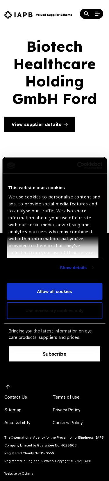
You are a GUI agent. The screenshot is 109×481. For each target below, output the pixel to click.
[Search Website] (86, 14)
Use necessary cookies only (54, 310)
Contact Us (15, 397)
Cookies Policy (68, 423)
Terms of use (66, 397)
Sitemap (13, 410)
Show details (73, 267)
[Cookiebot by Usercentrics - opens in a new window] (77, 165)
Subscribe (54, 354)
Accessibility (17, 423)
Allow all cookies (54, 291)
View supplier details (40, 124)
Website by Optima (18, 473)
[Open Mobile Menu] (97, 14)
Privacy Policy (66, 410)
